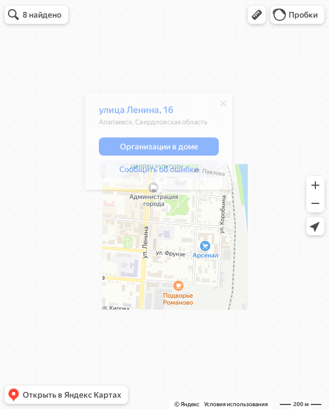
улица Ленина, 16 (136, 112)
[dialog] (158, 144)
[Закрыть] (223, 106)
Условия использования (236, 404)
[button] (257, 15)
